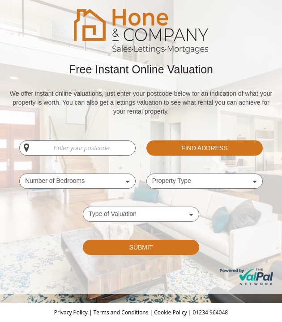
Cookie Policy (171, 312)
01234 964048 (210, 312)
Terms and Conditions (121, 312)
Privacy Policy (71, 312)
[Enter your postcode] (77, 148)
